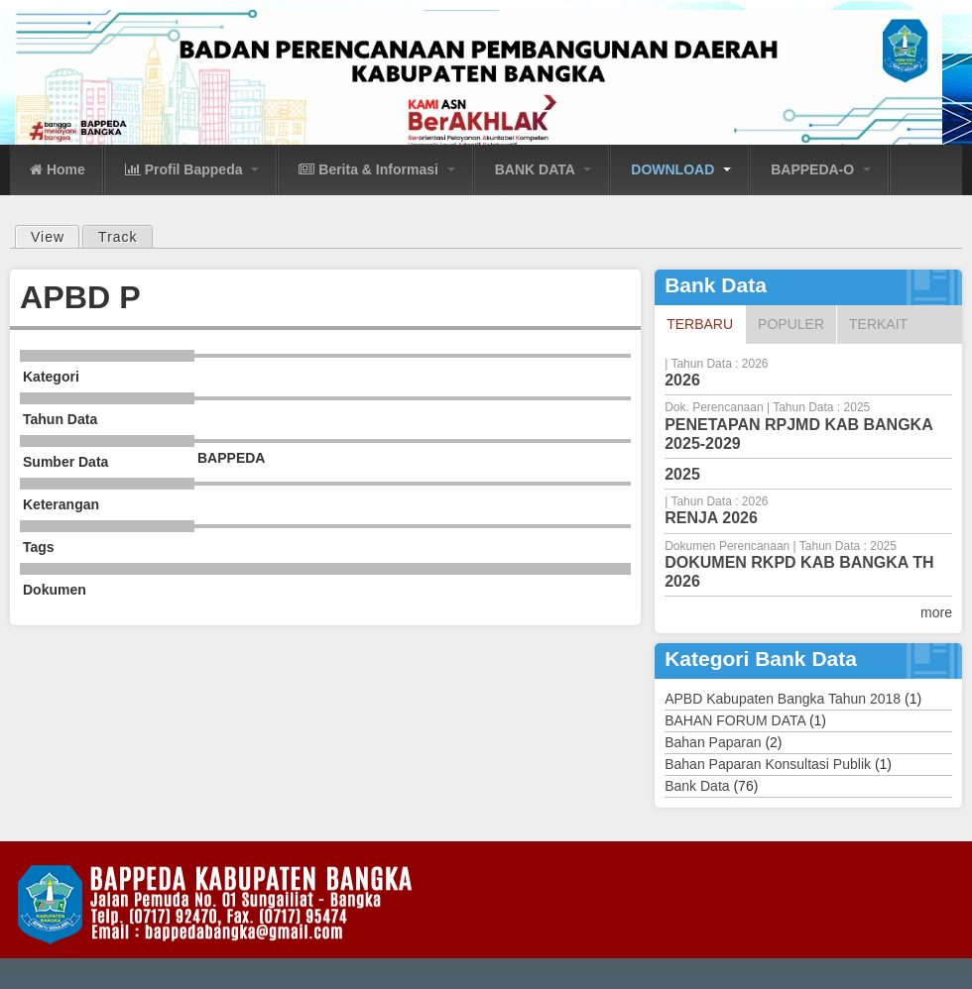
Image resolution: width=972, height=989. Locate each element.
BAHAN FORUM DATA (735, 720)
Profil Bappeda (192, 169)
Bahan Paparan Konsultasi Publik (768, 764)
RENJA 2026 (711, 517)
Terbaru (706, 323)
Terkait (878, 324)
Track (117, 237)
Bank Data (697, 786)
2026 (682, 380)
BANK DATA (543, 169)
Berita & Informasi (376, 169)
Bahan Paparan (713, 742)
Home (57, 169)
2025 (682, 474)
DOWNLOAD (681, 169)
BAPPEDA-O (821, 169)
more (936, 612)
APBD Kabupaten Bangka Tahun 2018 (783, 699)
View (54, 236)
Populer (791, 324)
